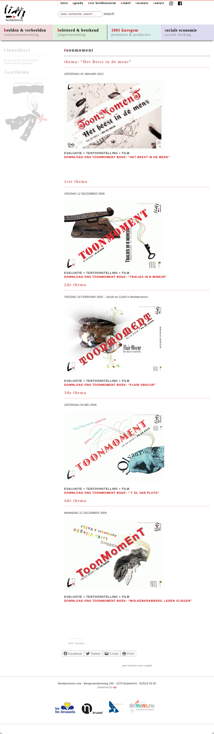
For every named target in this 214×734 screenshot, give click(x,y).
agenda (77, 3)
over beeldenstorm (102, 3)
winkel (126, 3)
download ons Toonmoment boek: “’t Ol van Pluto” (112, 492)
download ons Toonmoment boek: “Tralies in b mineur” (115, 276)
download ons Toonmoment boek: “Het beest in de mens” (117, 157)
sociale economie (180, 32)
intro (64, 3)
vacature (142, 3)
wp (115, 687)
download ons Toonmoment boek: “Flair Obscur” (110, 384)
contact (158, 3)
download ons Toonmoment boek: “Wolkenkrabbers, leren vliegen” (128, 600)
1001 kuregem (131, 32)
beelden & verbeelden (25, 32)
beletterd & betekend (78, 32)
